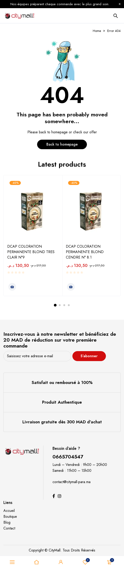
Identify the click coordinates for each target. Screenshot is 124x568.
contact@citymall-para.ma (71, 481)
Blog (6, 522)
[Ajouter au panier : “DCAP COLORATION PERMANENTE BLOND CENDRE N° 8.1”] (71, 287)
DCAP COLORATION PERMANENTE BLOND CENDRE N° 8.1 (85, 252)
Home (97, 31)
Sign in (61, 562)
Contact (9, 528)
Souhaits (85, 562)
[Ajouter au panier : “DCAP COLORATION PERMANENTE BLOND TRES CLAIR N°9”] (12, 287)
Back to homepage (62, 144)
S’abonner (89, 356)
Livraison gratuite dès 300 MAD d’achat (62, 422)
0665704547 (67, 456)
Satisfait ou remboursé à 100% (62, 382)
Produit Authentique (62, 402)
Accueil (9, 510)
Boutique (10, 516)
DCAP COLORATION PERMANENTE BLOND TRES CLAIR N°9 (31, 252)
